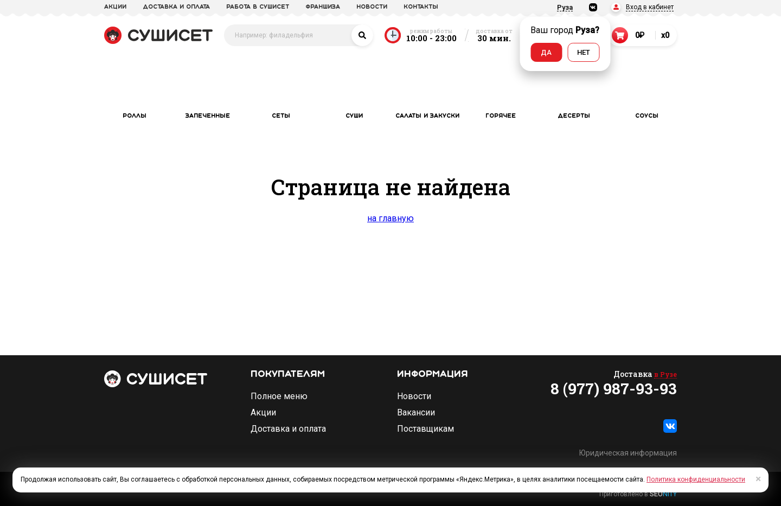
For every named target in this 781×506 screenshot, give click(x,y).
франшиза (322, 7)
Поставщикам (425, 429)
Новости (414, 396)
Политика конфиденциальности (695, 479)
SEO (663, 494)
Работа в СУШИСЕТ (257, 7)
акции (115, 7)
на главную (390, 218)
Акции (263, 412)
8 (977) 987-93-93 (613, 388)
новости (371, 7)
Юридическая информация (628, 453)
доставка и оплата (176, 7)
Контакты (421, 7)
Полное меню (279, 396)
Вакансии (416, 412)
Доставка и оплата (288, 429)
